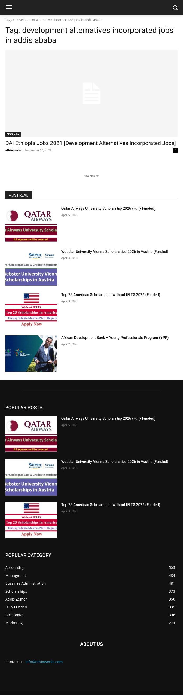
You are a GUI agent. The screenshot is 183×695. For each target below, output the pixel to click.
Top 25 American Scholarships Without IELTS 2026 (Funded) (110, 295)
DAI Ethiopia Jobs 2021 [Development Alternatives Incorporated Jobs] (90, 143)
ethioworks (13, 150)
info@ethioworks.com (44, 661)
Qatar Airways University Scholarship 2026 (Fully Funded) (108, 208)
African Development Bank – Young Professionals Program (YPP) (115, 338)
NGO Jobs (13, 134)
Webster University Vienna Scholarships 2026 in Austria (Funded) (114, 251)
